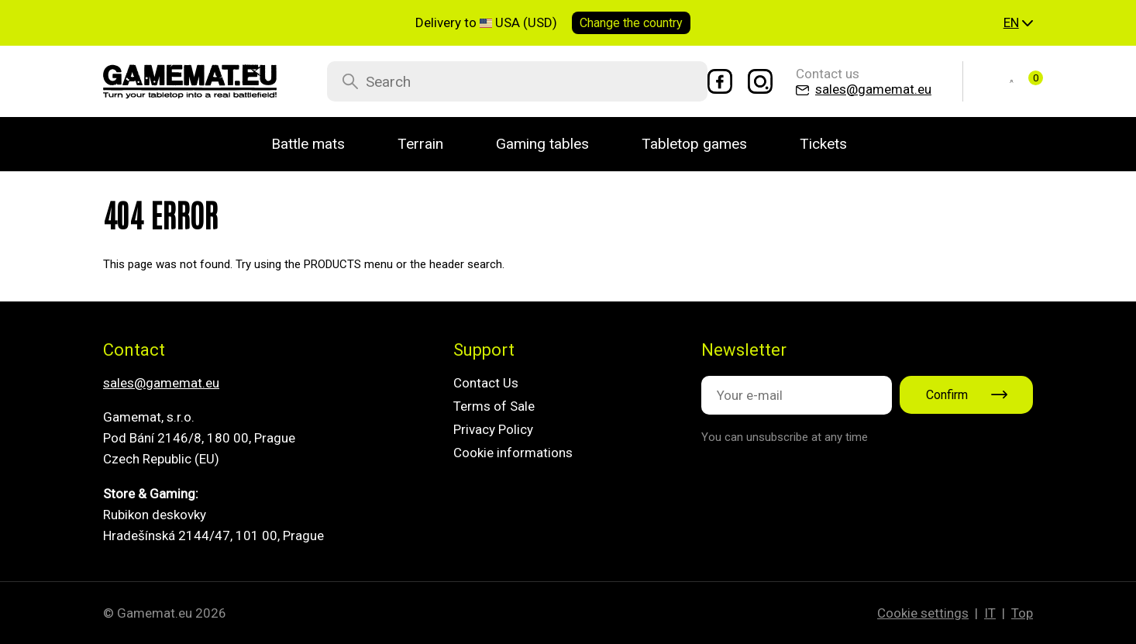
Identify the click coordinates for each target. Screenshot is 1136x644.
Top (1022, 613)
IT (990, 613)
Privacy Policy (493, 429)
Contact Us (485, 383)
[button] (1018, 23)
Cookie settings (923, 613)
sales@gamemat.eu (161, 383)
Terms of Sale (494, 406)
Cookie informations (513, 452)
